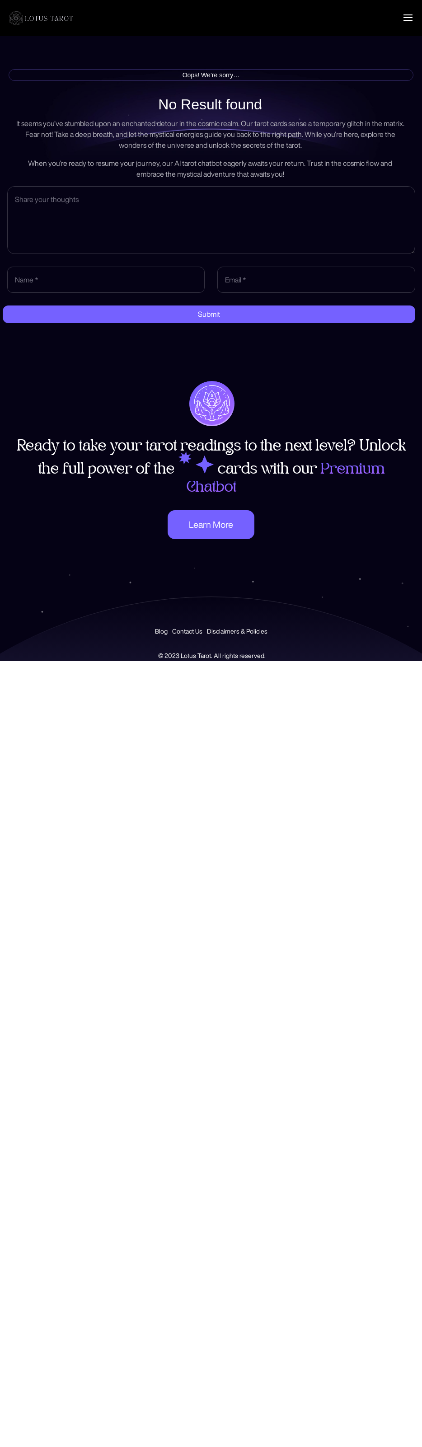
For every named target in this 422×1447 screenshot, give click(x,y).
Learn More (211, 524)
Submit (209, 314)
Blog (161, 631)
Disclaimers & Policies (237, 631)
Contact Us (187, 631)
